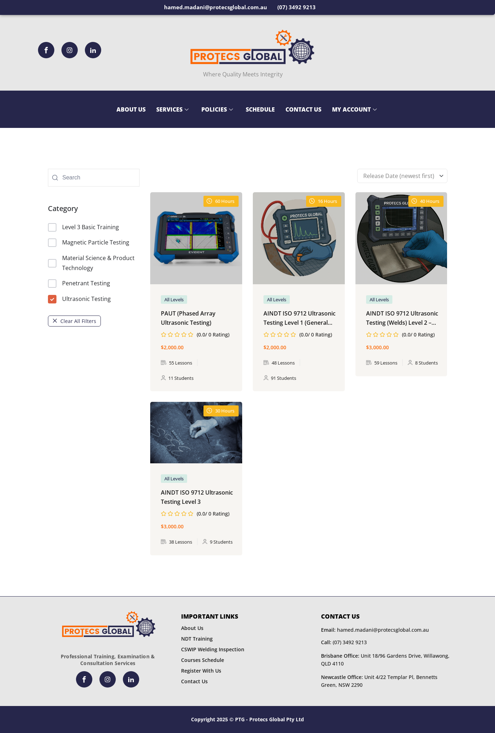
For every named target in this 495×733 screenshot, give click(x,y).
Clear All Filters (74, 321)
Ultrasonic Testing (79, 299)
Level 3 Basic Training (83, 227)
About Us (131, 109)
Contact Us (303, 109)
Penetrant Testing (79, 283)
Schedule (260, 109)
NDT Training (197, 638)
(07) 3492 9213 (344, 642)
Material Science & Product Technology (91, 263)
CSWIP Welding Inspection (212, 649)
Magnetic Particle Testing (88, 242)
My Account (354, 109)
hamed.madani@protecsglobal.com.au (375, 629)
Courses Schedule (202, 660)
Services (172, 109)
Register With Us (201, 670)
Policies (217, 109)
